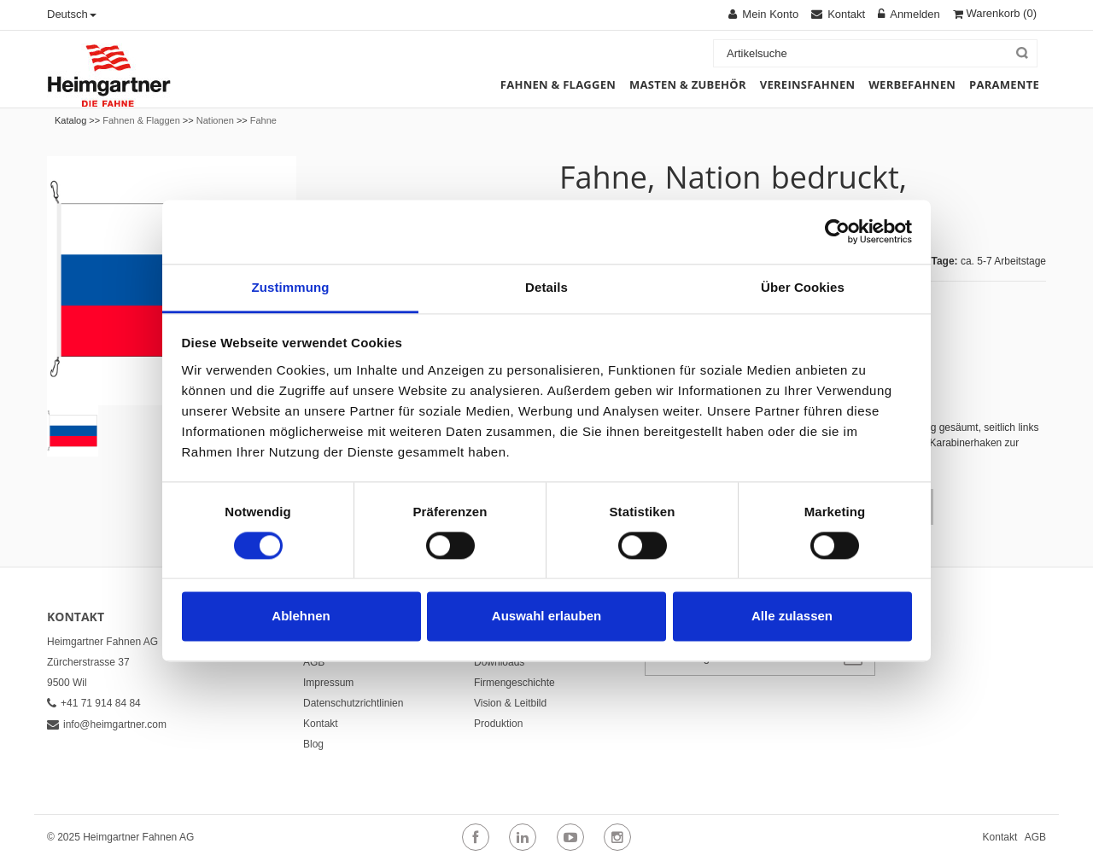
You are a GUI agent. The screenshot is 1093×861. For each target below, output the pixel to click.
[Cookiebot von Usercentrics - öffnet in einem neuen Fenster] (837, 231)
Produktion (498, 724)
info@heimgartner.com (107, 724)
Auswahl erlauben (546, 616)
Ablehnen (301, 616)
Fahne (263, 120)
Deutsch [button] (71, 14)
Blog (313, 744)
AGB (313, 662)
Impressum (328, 683)
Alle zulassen (792, 616)
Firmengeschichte (514, 683)
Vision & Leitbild (510, 703)
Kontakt (320, 724)
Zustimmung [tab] (291, 287)
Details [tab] (546, 287)
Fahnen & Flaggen (141, 120)
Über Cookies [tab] (803, 287)
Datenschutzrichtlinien (353, 703)
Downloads (499, 662)
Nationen (215, 120)
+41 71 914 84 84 (94, 703)
